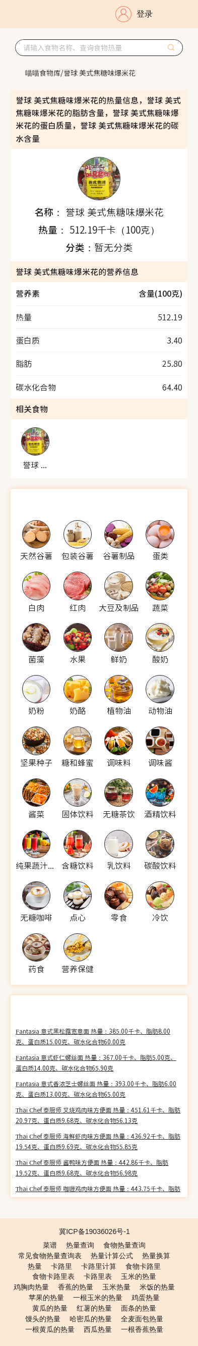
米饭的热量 (157, 1287)
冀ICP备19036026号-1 (94, 1231)
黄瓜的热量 (50, 1308)
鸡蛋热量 (145, 1298)
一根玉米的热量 (97, 1298)
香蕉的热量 (75, 1287)
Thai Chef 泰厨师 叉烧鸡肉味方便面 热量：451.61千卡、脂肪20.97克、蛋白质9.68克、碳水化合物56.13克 (98, 1115)
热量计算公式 (112, 1256)
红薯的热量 (94, 1308)
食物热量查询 (124, 1245)
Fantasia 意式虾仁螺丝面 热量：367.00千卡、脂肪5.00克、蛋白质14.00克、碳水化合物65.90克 (96, 1062)
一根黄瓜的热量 (50, 1329)
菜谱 (50, 1245)
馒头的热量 (42, 1319)
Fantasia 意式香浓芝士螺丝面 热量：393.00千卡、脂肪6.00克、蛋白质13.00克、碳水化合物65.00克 (96, 1088)
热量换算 (156, 1256)
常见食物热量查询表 (50, 1256)
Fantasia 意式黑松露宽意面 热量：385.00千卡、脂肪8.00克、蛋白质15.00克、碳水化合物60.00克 (93, 1036)
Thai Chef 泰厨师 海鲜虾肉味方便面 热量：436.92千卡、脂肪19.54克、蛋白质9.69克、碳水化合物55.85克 (98, 1141)
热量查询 (80, 1245)
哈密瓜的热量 (91, 1319)
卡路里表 (98, 1276)
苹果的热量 (46, 1298)
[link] (42, 73)
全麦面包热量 (142, 1319)
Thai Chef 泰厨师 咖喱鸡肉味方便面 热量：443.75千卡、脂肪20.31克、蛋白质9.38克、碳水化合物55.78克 (98, 1193)
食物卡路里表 (53, 1276)
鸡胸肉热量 (31, 1287)
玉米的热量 (138, 1276)
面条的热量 (138, 1308)
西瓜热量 (98, 1329)
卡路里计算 (98, 1266)
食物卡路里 (143, 1266)
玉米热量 (116, 1287)
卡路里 (61, 1266)
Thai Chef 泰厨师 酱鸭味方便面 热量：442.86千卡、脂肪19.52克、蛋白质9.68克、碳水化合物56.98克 (92, 1167)
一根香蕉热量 (142, 1329)
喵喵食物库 (42, 73)
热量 (35, 1266)
